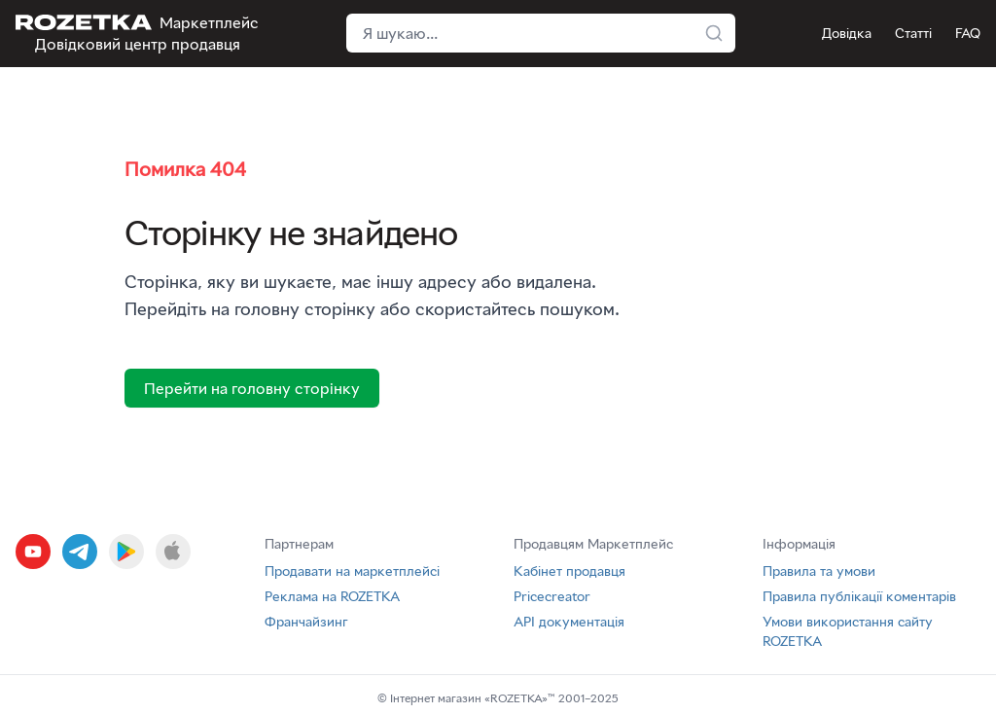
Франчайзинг (306, 621)
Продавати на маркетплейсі (352, 570)
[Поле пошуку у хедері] (540, 33)
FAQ (967, 32)
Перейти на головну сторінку (252, 388)
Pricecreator (552, 596)
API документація (569, 621)
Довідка (847, 32)
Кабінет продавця (569, 570)
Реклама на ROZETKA (332, 596)
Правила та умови (819, 570)
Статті (913, 32)
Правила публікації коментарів (859, 596)
